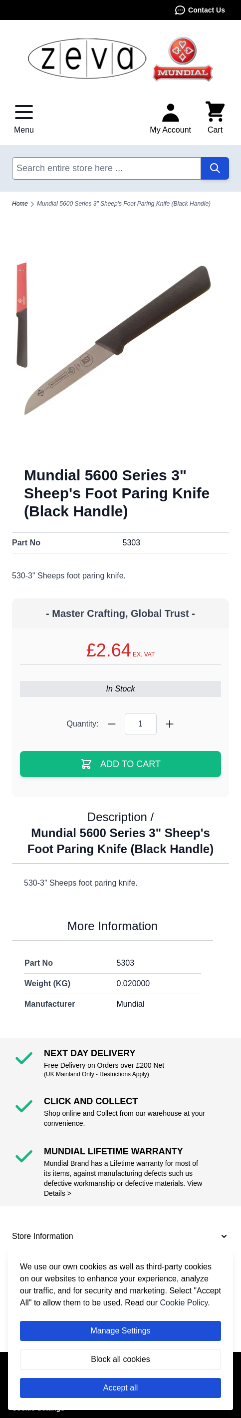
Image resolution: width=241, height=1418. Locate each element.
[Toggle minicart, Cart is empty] (215, 118)
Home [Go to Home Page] (20, 203)
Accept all (120, 1387)
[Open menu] (24, 118)
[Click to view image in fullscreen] (120, 345)
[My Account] (170, 118)
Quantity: (82, 724)
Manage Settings (120, 1330)
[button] (120, 1236)
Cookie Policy (184, 1302)
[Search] (215, 168)
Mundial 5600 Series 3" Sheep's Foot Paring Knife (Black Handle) (124, 203)
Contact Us (199, 10)
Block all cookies (120, 1359)
